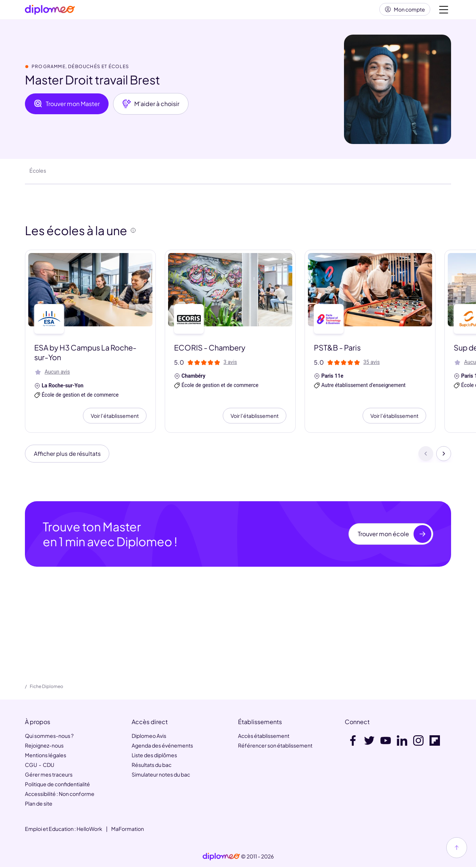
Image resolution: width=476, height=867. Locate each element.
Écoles (37, 173)
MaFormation (127, 828)
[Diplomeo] (49, 11)
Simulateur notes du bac (161, 774)
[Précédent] (425, 457)
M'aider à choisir (150, 106)
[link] (221, 856)
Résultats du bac (151, 764)
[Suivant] (443, 457)
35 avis (371, 365)
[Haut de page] (456, 847)
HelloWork (89, 828)
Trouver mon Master (67, 106)
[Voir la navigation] (443, 11)
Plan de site (38, 803)
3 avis (230, 365)
